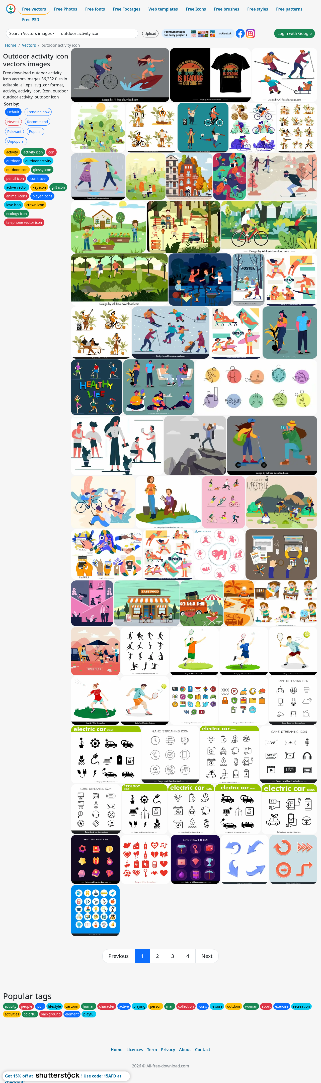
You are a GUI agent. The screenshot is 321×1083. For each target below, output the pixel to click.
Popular (35, 131)
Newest (13, 121)
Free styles (257, 9)
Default (13, 112)
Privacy (168, 1049)
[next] (207, 956)
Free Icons (196, 9)
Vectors (29, 45)
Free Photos (65, 9)
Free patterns (289, 9)
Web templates (163, 9)
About (185, 1049)
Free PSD (30, 19)
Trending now (38, 112)
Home (11, 45)
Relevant (14, 131)
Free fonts (95, 9)
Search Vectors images (30, 33)
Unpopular (16, 141)
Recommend (37, 121)
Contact (202, 1049)
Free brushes (226, 9)
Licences (134, 1049)
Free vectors (34, 9)
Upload (150, 33)
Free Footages (126, 9)
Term (152, 1049)
